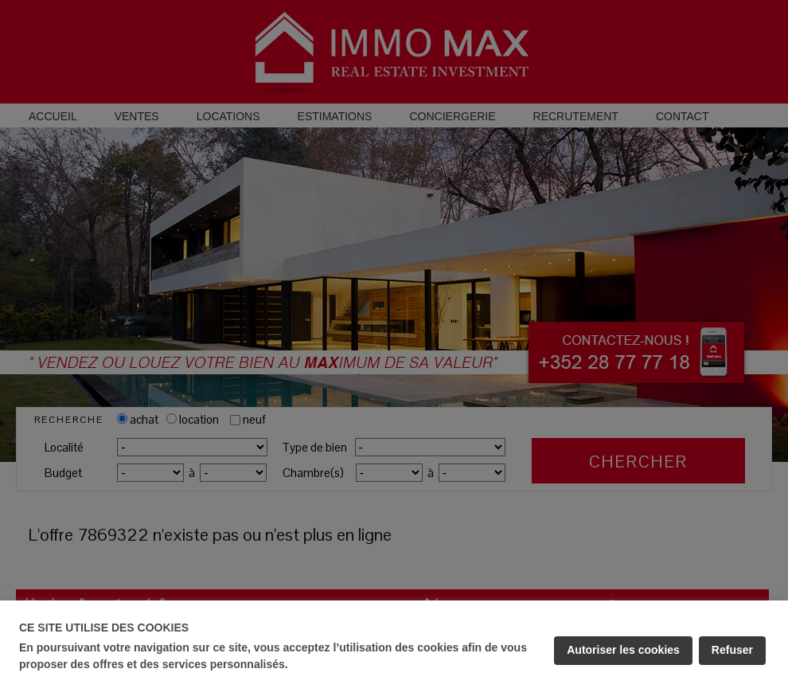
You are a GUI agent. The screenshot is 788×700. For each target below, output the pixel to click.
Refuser (732, 649)
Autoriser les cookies (623, 649)
